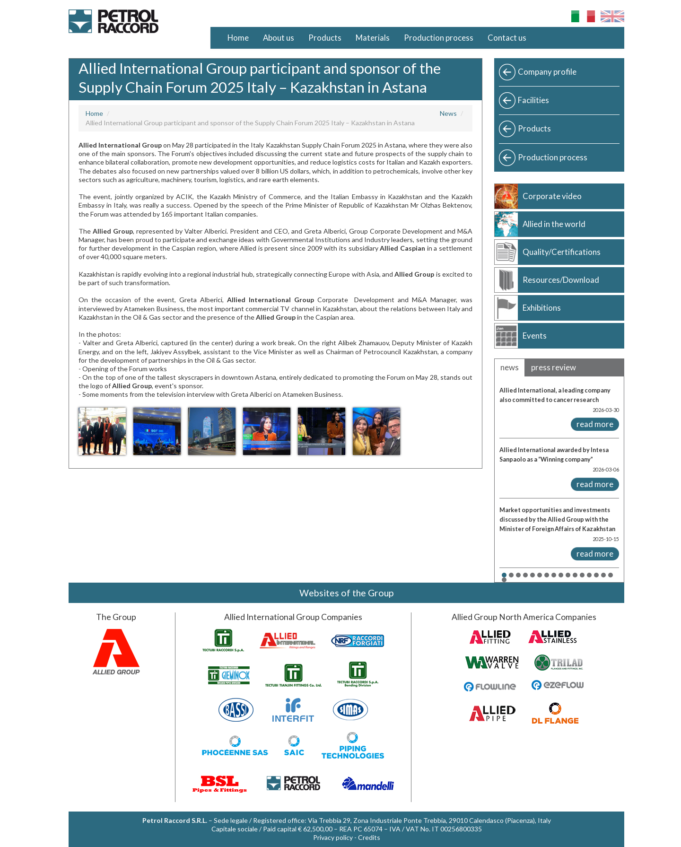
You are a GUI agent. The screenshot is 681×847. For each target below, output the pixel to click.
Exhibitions (542, 308)
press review (553, 367)
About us (278, 38)
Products (324, 38)
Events (535, 336)
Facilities (533, 100)
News (448, 113)
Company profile (547, 72)
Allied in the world (554, 224)
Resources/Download (561, 280)
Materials (373, 38)
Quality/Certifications (562, 252)
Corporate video (552, 196)
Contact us (507, 38)
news (509, 367)
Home (238, 38)
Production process (438, 38)
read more (594, 424)
